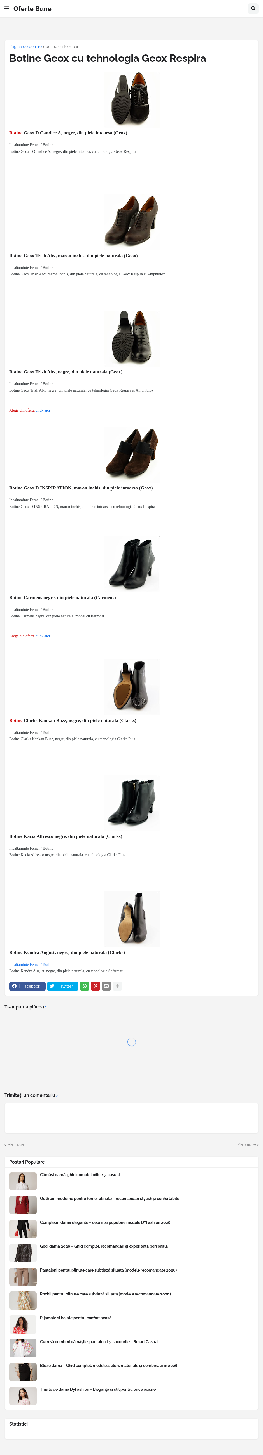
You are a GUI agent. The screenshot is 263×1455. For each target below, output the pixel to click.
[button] (6, 8)
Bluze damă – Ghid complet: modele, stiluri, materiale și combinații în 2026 (109, 1365)
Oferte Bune (32, 8)
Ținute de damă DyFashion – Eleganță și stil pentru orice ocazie (98, 1389)
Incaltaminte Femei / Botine (31, 964)
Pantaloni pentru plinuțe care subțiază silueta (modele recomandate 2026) (108, 1270)
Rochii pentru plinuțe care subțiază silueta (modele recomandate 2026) (105, 1294)
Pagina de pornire (25, 47)
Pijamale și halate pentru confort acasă (75, 1318)
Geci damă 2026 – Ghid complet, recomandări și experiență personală (104, 1246)
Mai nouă (15, 1144)
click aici (43, 410)
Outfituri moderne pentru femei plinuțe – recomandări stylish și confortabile (109, 1198)
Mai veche (246, 1144)
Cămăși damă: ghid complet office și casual (80, 1175)
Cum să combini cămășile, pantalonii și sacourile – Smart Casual (99, 1341)
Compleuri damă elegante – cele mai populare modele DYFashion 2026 (105, 1222)
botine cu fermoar (62, 47)
